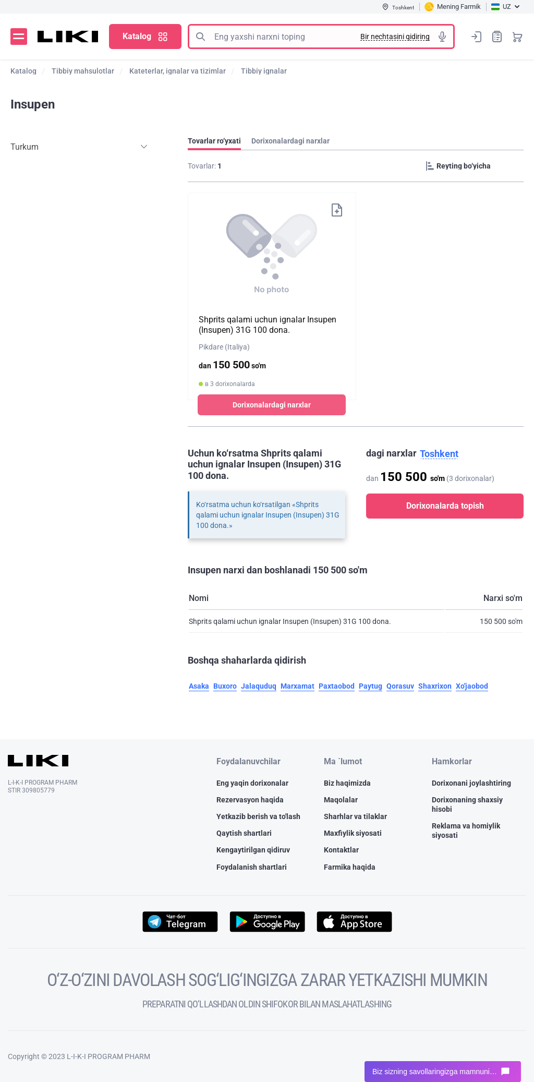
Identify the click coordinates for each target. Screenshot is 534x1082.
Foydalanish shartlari (251, 867)
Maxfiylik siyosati (353, 833)
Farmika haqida (349, 867)
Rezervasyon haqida (250, 800)
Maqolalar (341, 800)
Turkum (24, 147)
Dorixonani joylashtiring (471, 783)
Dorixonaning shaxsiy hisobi (467, 804)
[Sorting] (473, 166)
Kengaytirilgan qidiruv (253, 850)
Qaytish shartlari (244, 833)
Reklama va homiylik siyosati (466, 830)
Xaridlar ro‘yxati (497, 36)
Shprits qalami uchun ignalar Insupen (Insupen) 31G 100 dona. (267, 324)
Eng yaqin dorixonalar (252, 783)
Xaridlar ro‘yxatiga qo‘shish (337, 210)
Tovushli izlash (442, 36)
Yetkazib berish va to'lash (258, 816)
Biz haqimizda (347, 783)
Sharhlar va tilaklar (355, 816)
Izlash (200, 36)
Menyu (18, 36)
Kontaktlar (341, 850)
